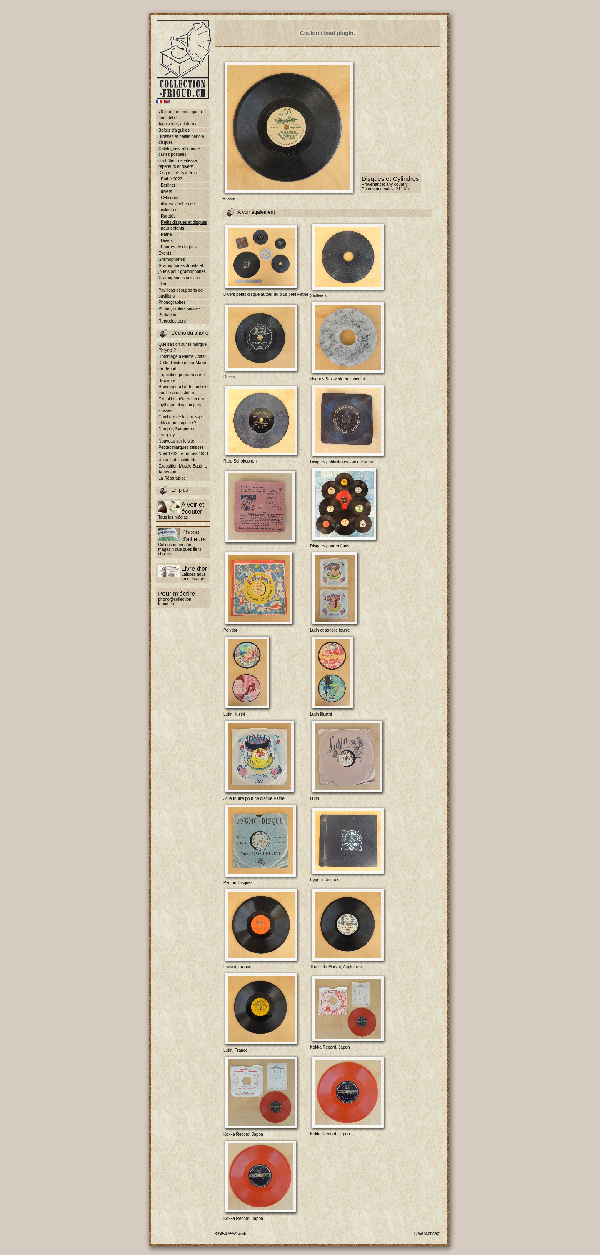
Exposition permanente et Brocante (181, 377)
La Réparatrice (172, 478)
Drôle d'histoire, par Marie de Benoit (182, 365)
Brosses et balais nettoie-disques (181, 139)
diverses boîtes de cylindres (178, 207)
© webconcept (427, 1233)
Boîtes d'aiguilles (174, 130)
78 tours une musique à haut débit (180, 115)
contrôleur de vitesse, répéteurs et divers (178, 163)
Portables (167, 314)
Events (164, 253)
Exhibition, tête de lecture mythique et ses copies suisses (181, 405)
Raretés (168, 216)
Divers (166, 240)
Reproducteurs (172, 321)
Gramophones (171, 259)
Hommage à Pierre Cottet (181, 356)
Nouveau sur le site (176, 441)
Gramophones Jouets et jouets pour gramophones (181, 268)
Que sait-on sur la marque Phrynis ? (182, 347)
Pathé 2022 (171, 179)
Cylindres (169, 197)
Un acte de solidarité (177, 460)
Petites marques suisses (180, 447)
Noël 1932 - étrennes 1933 (183, 453)
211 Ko (402, 189)
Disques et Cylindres (177, 172)
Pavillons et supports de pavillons (180, 293)
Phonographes (171, 302)
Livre (163, 284)
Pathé (166, 234)
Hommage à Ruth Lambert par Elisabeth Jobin (183, 390)
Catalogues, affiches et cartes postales (179, 151)
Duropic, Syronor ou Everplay (176, 432)
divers (166, 191)
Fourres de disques (179, 247)
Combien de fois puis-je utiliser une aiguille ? (180, 420)
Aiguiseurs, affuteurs (177, 124)
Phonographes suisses (179, 308)
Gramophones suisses (179, 277)
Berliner (168, 185)
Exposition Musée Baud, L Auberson (182, 469)
